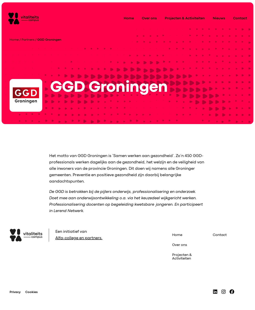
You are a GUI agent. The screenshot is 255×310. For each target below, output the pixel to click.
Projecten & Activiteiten (185, 18)
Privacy (15, 292)
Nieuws (219, 18)
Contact (240, 18)
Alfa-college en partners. (78, 238)
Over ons (149, 18)
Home (129, 18)
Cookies (31, 292)
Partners (28, 40)
